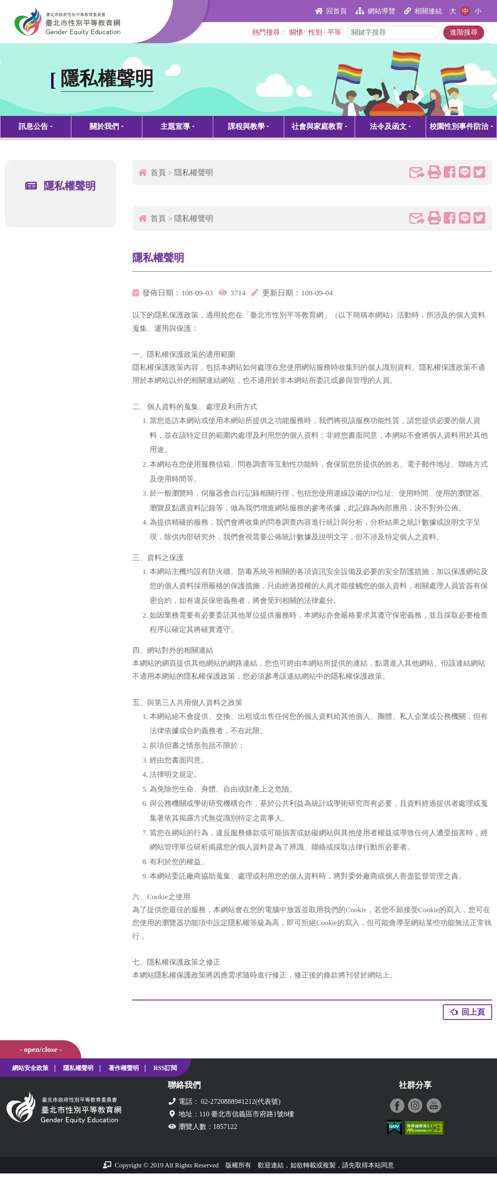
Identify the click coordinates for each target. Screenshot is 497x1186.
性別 (315, 32)
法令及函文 (388, 126)
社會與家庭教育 (317, 126)
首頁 (162, 172)
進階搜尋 (464, 32)
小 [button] (478, 11)
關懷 (296, 32)
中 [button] (465, 11)
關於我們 (104, 126)
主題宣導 (175, 126)
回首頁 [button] (331, 11)
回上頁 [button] (470, 1012)
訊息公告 (33, 126)
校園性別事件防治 (459, 126)
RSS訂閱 (165, 1067)
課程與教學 (246, 126)
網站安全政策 (30, 1067)
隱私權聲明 (197, 172)
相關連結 (423, 11)
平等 (334, 32)
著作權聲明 (124, 1067)
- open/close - (40, 1049)
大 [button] (452, 11)
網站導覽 (375, 11)
